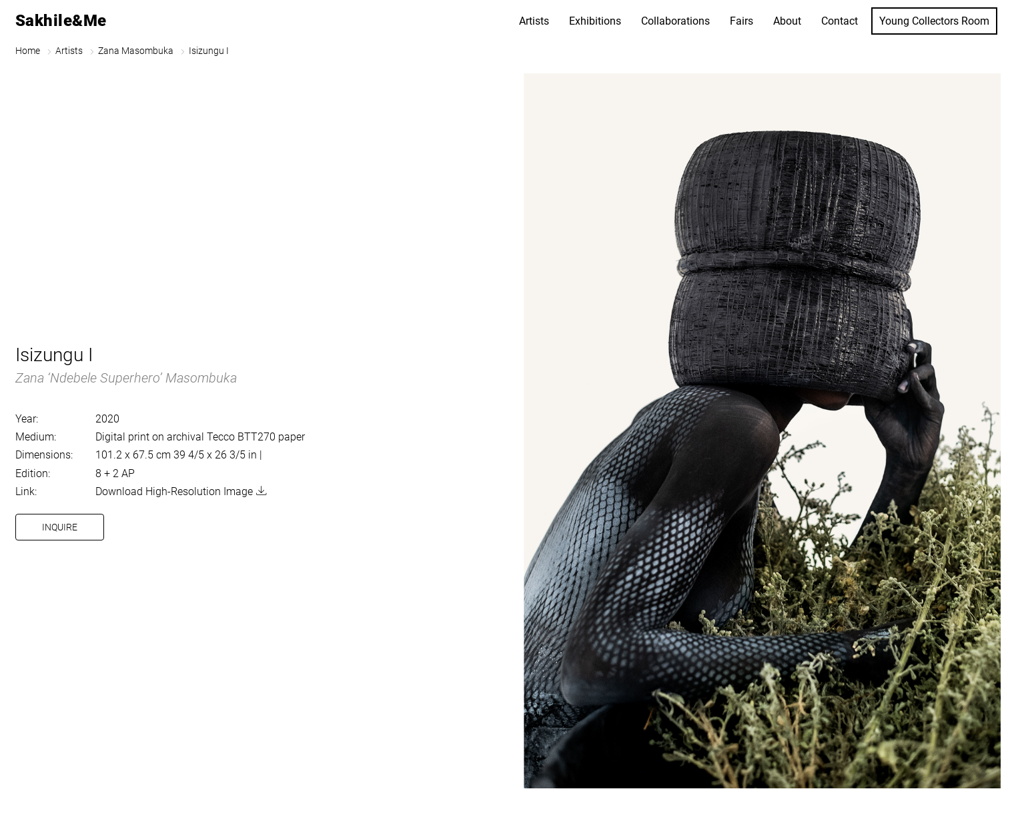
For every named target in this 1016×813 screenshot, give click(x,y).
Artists (534, 21)
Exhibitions (595, 21)
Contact (839, 21)
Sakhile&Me (61, 20)
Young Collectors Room (934, 21)
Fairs (741, 21)
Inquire (59, 527)
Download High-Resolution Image (174, 491)
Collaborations (675, 21)
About (787, 21)
